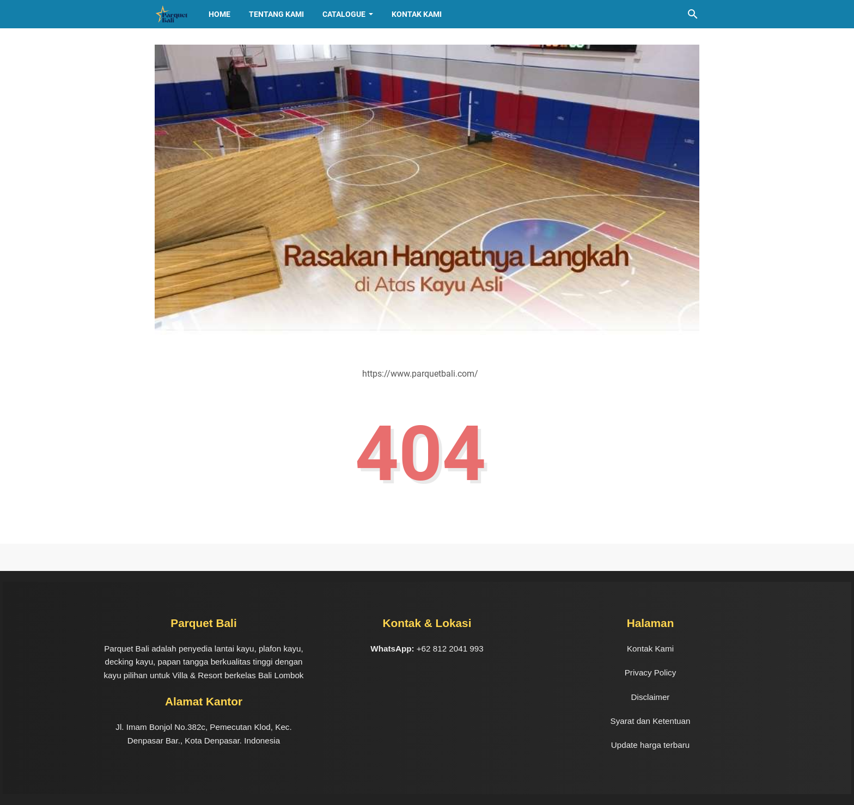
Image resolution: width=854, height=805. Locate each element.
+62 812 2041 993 (450, 648)
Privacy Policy (650, 672)
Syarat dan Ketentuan (651, 721)
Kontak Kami (417, 14)
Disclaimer (650, 697)
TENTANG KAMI (276, 14)
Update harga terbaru (650, 744)
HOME (219, 14)
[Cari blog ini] (692, 14)
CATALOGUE (343, 14)
